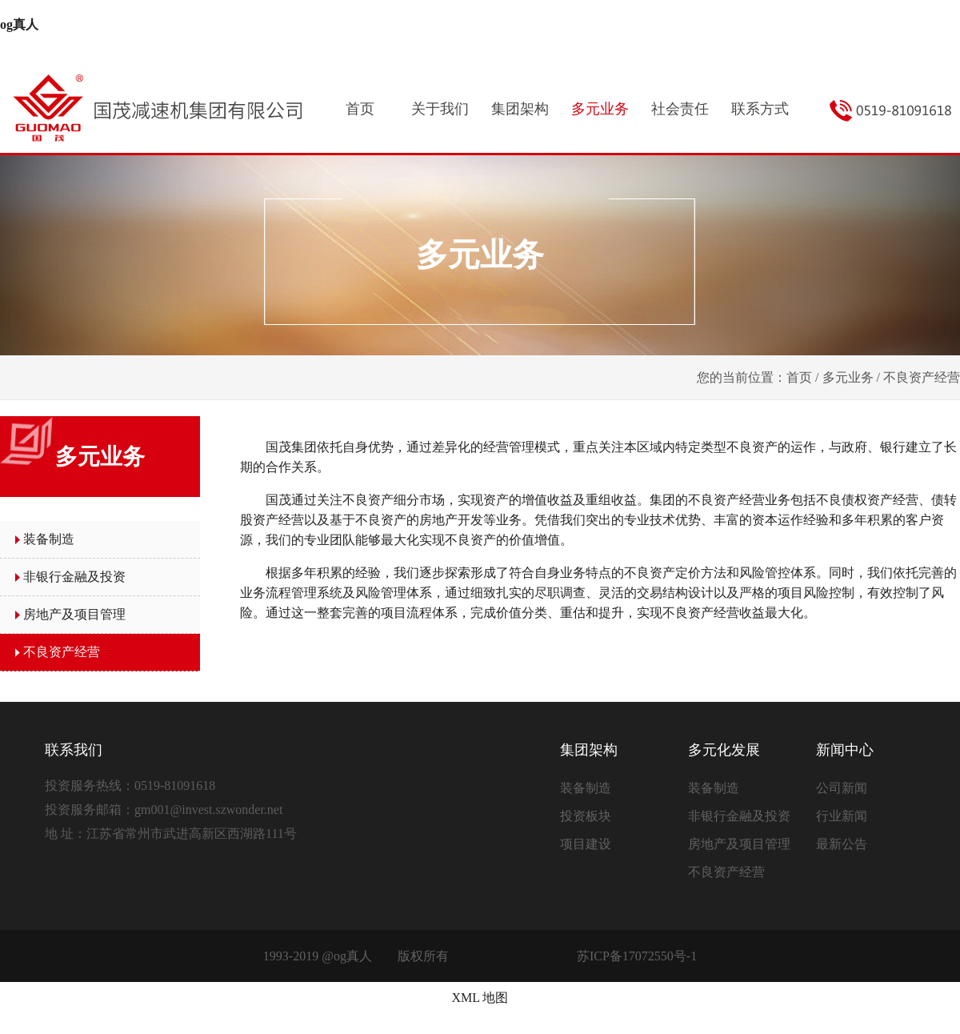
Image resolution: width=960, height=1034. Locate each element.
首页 (360, 109)
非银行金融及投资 (74, 576)
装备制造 (48, 539)
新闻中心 (845, 750)
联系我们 (73, 750)
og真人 (19, 24)
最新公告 (841, 844)
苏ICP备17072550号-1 (637, 956)
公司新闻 (841, 788)
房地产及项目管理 (74, 614)
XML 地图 (480, 997)
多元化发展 (724, 750)
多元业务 (600, 109)
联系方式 (760, 109)
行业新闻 (841, 816)
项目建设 (585, 844)
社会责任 (680, 109)
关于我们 (440, 109)
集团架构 (520, 109)
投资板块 (585, 816)
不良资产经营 (61, 652)
